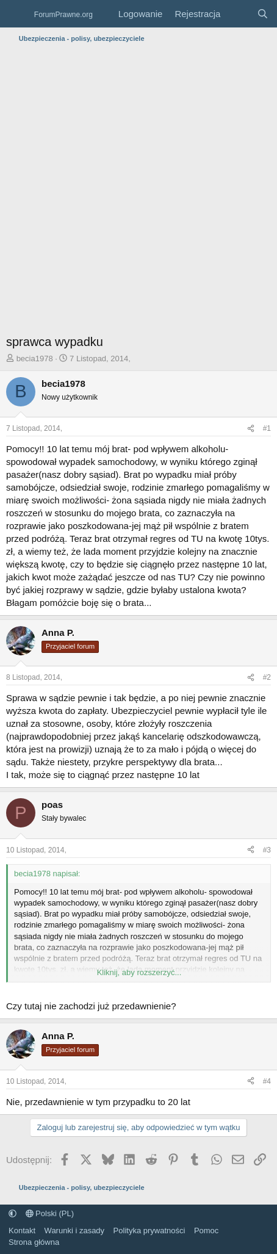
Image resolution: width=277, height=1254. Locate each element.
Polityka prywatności (149, 1230)
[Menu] (16, 14)
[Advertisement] (138, 191)
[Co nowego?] (238, 13)
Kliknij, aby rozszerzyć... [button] (139, 972)
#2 (267, 677)
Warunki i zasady (75, 1230)
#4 (267, 1081)
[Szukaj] (263, 13)
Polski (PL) (50, 1213)
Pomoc (206, 1230)
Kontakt (22, 1230)
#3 (267, 850)
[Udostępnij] (251, 429)
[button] (12, 1213)
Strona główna (34, 1242)
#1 (267, 428)
